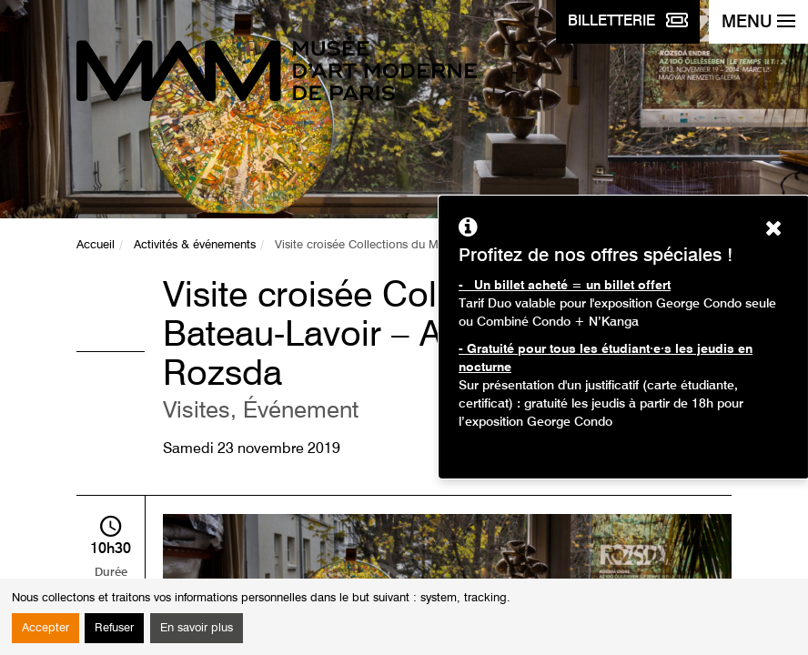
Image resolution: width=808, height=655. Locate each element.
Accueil (95, 245)
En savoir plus (196, 628)
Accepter (45, 628)
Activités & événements (195, 245)
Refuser (114, 628)
